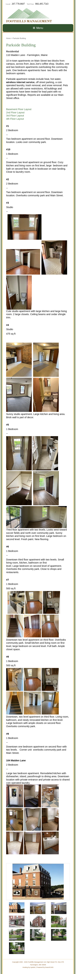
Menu (38, 27)
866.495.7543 (42, 4)
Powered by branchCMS (45, 967)
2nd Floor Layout (15, 112)
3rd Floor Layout (15, 115)
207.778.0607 (18, 4)
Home (8, 38)
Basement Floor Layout (18, 109)
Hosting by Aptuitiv (29, 967)
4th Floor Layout (15, 118)
